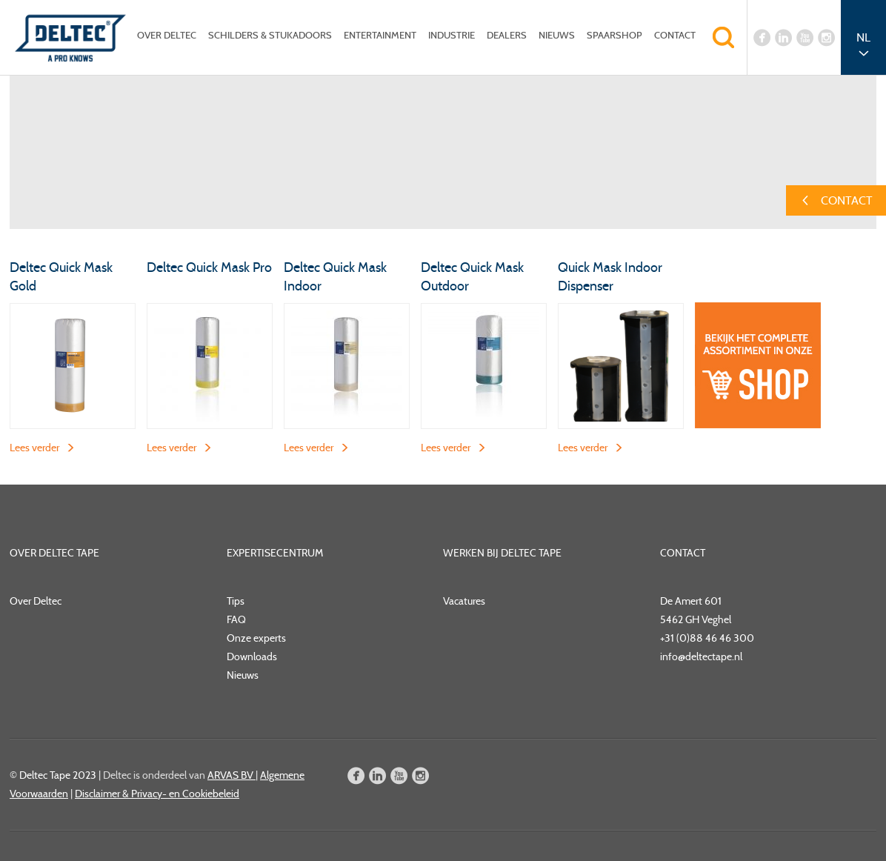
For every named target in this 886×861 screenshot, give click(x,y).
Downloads (252, 656)
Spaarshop (614, 35)
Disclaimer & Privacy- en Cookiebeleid (157, 793)
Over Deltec (166, 35)
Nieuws (557, 35)
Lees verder (34, 447)
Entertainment (380, 35)
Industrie (451, 35)
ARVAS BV (231, 775)
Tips (235, 601)
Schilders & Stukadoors (270, 35)
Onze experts (256, 638)
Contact (675, 35)
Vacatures (464, 601)
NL (863, 37)
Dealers (507, 35)
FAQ (236, 619)
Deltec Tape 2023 (57, 775)
